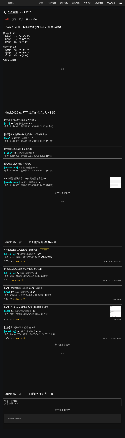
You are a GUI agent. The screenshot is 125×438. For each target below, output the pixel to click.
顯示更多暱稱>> (62, 409)
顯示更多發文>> (62, 192)
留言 (28, 19)
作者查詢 (13, 12)
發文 (21, 19)
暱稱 (35, 19)
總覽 (7, 19)
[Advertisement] (62, 87)
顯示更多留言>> (62, 344)
